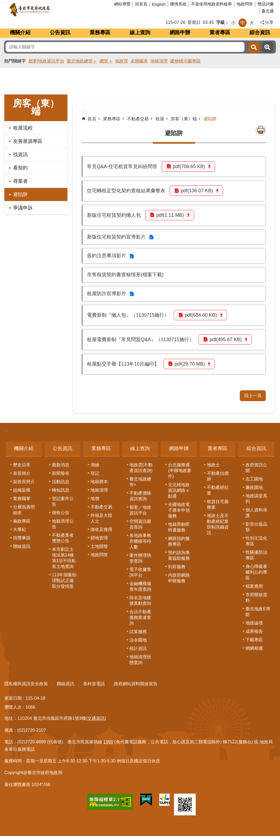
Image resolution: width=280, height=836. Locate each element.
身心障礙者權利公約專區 (256, 572)
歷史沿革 (21, 465)
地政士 (213, 465)
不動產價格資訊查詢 (140, 496)
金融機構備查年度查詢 (140, 586)
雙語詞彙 (265, 4)
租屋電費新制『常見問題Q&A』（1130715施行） (140, 339)
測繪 (95, 465)
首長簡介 (21, 473)
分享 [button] (269, 22)
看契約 (20, 168)
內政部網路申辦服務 (179, 578)
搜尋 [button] (254, 47)
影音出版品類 (256, 527)
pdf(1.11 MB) (170, 215)
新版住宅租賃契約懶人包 (114, 215)
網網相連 (254, 648)
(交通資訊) (96, 718)
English (159, 4)
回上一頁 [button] (253, 395)
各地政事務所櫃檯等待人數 (140, 541)
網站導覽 (122, 4)
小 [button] (233, 22)
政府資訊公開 (256, 468)
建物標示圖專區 (185, 61)
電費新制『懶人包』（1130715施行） (128, 315)
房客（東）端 (36, 107)
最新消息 (60, 465)
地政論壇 (254, 623)
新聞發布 (60, 473)
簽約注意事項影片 (106, 255)
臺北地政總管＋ (82, 61)
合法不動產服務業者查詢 (140, 617)
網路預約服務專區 (179, 541)
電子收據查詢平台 (140, 572)
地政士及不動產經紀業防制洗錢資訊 (218, 524)
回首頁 (141, 4)
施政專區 (21, 521)
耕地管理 (99, 538)
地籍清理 (159, 61)
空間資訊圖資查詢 (140, 524)
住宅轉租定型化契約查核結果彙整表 (126, 190)
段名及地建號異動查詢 (140, 600)
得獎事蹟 (21, 538)
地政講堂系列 (256, 499)
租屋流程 (23, 128)
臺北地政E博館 (257, 611)
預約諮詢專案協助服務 (179, 555)
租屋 (159, 119)
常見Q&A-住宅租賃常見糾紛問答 (122, 166)
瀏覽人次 (13, 707)
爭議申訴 (23, 207)
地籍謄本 (99, 481)
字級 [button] (220, 22)
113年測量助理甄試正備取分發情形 (64, 581)
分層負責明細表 (24, 510)
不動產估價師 (218, 476)
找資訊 (20, 154)
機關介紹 (20, 32)
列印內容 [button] (261, 130)
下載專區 (254, 639)
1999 (108, 742)
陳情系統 (178, 4)
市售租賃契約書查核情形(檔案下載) (125, 274)
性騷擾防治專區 (256, 555)
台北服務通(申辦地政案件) (179, 471)
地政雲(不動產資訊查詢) (141, 468)
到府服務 (176, 566)
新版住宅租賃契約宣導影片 (116, 237)
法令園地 (138, 640)
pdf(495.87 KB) (226, 339)
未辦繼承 (139, 61)
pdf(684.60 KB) (201, 315)
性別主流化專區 (256, 541)
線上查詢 (140, 32)
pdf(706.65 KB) (189, 166)
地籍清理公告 (63, 524)
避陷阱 (20, 194)
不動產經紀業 (218, 490)
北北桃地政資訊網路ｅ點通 (179, 490)
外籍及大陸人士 (101, 518)
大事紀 (19, 529)
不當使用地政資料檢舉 (211, 4)
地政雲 (121, 61)
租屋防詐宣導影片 (106, 293)
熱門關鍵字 (15, 61)
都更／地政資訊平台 (140, 510)
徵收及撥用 (101, 529)
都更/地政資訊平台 (46, 61)
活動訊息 (60, 481)
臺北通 (268, 11)
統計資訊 (138, 648)
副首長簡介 (24, 481)
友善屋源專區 (27, 141)
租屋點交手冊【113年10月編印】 (123, 364)
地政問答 (245, 4)
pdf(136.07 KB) (197, 190)
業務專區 (100, 32)
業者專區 (220, 32)
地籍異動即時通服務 (179, 527)
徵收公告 (60, 512)
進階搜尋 (267, 47)
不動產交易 (138, 119)
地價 (95, 498)
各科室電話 (94, 683)
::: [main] (83, 111)
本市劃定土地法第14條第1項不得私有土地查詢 (64, 558)
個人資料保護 (256, 513)
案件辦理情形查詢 (140, 558)
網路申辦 (180, 32)
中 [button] (242, 22)
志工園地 (254, 479)
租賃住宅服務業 (218, 504)
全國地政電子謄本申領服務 (179, 510)
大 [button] (252, 22)
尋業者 (20, 181)
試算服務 (138, 631)
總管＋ (106, 61)
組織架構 (21, 490)
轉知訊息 (60, 490)
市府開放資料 (256, 597)
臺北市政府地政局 (50, 9)
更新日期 (13, 698)
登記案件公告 (63, 501)
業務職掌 (21, 498)
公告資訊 (60, 32)
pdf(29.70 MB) (190, 364)
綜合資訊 (260, 32)
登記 (95, 473)
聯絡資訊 (21, 546)
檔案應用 (254, 586)
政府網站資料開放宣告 (135, 683)
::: (6, 430)
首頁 (92, 119)
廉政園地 (254, 487)
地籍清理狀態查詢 (140, 660)
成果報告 (254, 631)
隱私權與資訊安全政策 (26, 683)
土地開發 (99, 546)
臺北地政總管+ (140, 482)
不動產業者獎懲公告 (63, 538)
